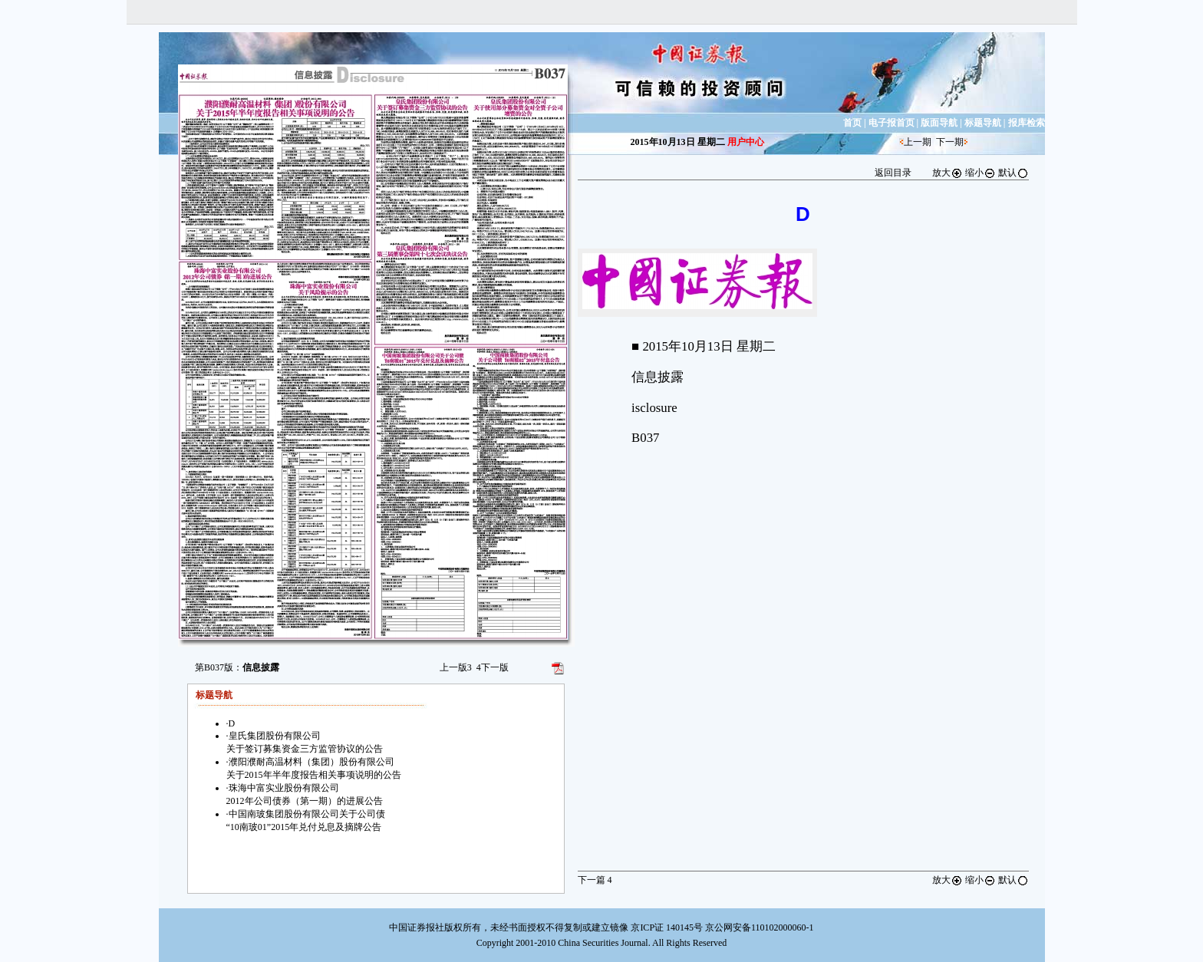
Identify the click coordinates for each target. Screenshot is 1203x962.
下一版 (492, 667)
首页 (852, 122)
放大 (947, 172)
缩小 (980, 172)
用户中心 (745, 142)
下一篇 (595, 880)
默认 (1013, 172)
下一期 (950, 142)
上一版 (456, 667)
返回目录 (893, 172)
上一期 (917, 142)
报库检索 (1026, 122)
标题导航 (982, 122)
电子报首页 (891, 122)
